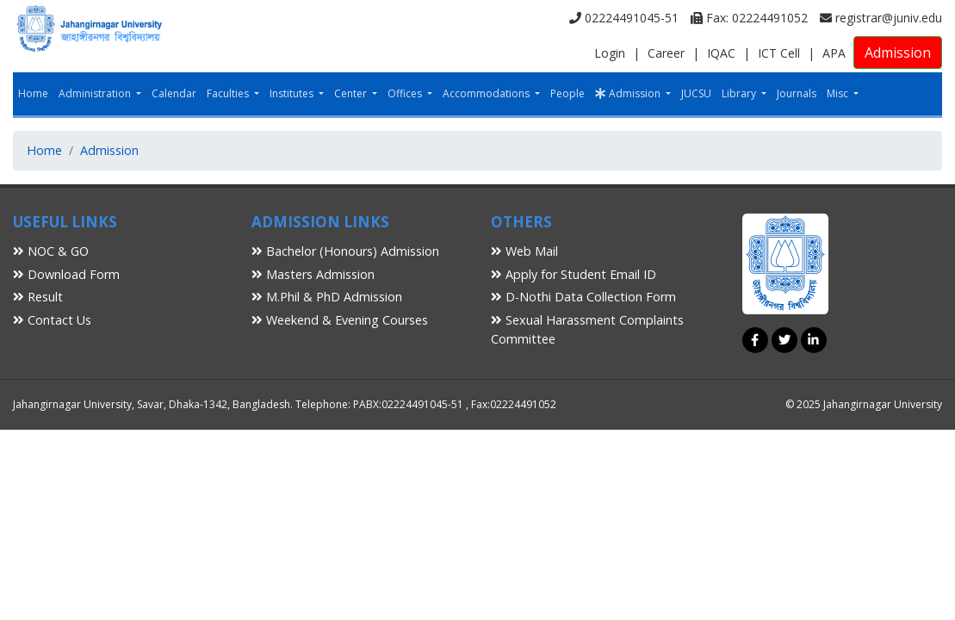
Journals (796, 93)
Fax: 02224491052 (749, 17)
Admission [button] (629, 93)
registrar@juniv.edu (881, 17)
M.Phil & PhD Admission (326, 296)
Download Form (66, 274)
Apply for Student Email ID (573, 274)
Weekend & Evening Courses (339, 320)
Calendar (174, 93)
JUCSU (696, 93)
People (567, 93)
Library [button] (740, 93)
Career (666, 53)
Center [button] (351, 93)
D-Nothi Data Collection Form (583, 296)
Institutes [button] (293, 93)
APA (834, 53)
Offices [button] (406, 93)
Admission (898, 52)
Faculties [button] (229, 93)
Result (38, 296)
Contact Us (52, 320)
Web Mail (524, 251)
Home (33, 93)
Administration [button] (96, 93)
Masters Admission (313, 274)
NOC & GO (51, 251)
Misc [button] (839, 93)
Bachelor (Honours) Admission (345, 251)
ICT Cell (779, 53)
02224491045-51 (624, 17)
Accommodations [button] (487, 93)
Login (609, 53)
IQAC (721, 53)
